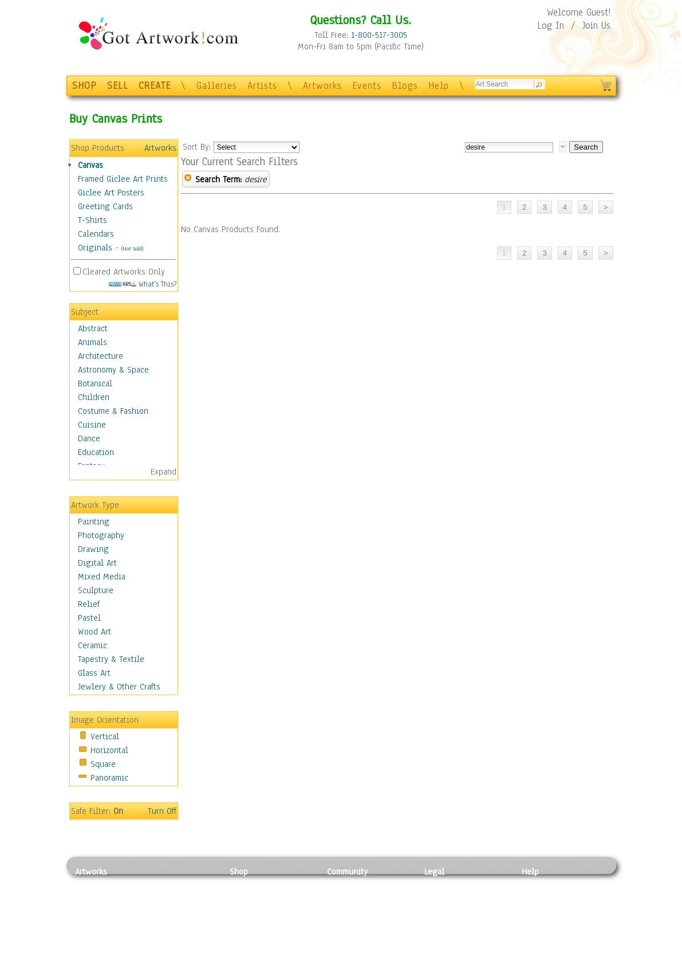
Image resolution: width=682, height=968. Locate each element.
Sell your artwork (359, 936)
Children (93, 397)
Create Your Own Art (266, 961)
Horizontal (109, 750)
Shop (239, 871)
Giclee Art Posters (111, 192)
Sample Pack (545, 897)
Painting (93, 521)
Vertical (104, 736)
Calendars (96, 234)
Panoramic (109, 777)
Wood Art (94, 631)
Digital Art (97, 563)
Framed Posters (257, 897)
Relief (89, 604)
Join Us (596, 25)
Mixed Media (101, 576)
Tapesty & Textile (181, 936)
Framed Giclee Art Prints (123, 179)
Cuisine (92, 424)
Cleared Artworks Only (123, 271)
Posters (243, 910)
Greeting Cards (105, 206)
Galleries (216, 85)
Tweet (533, 961)
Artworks (322, 85)
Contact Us (541, 884)
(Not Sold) (132, 248)
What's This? (142, 284)
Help (438, 85)
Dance (89, 438)
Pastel (89, 618)
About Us (538, 910)
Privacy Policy (450, 884)
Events (366, 85)
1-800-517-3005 (379, 35)
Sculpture (95, 590)
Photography (101, 535)
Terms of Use (448, 897)
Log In (550, 25)
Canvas (90, 165)
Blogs (405, 85)
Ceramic (92, 645)
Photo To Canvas (260, 884)
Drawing (93, 549)
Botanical (95, 383)
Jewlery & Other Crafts (119, 686)
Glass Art (94, 673)
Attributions (443, 910)
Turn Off (162, 811)
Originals (95, 247)
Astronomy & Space (113, 369)
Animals (92, 342)
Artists (262, 85)
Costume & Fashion (113, 411)
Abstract (93, 328)
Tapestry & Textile (111, 659)
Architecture (100, 356)
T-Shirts (92, 220)
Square (103, 764)
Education (96, 452)
